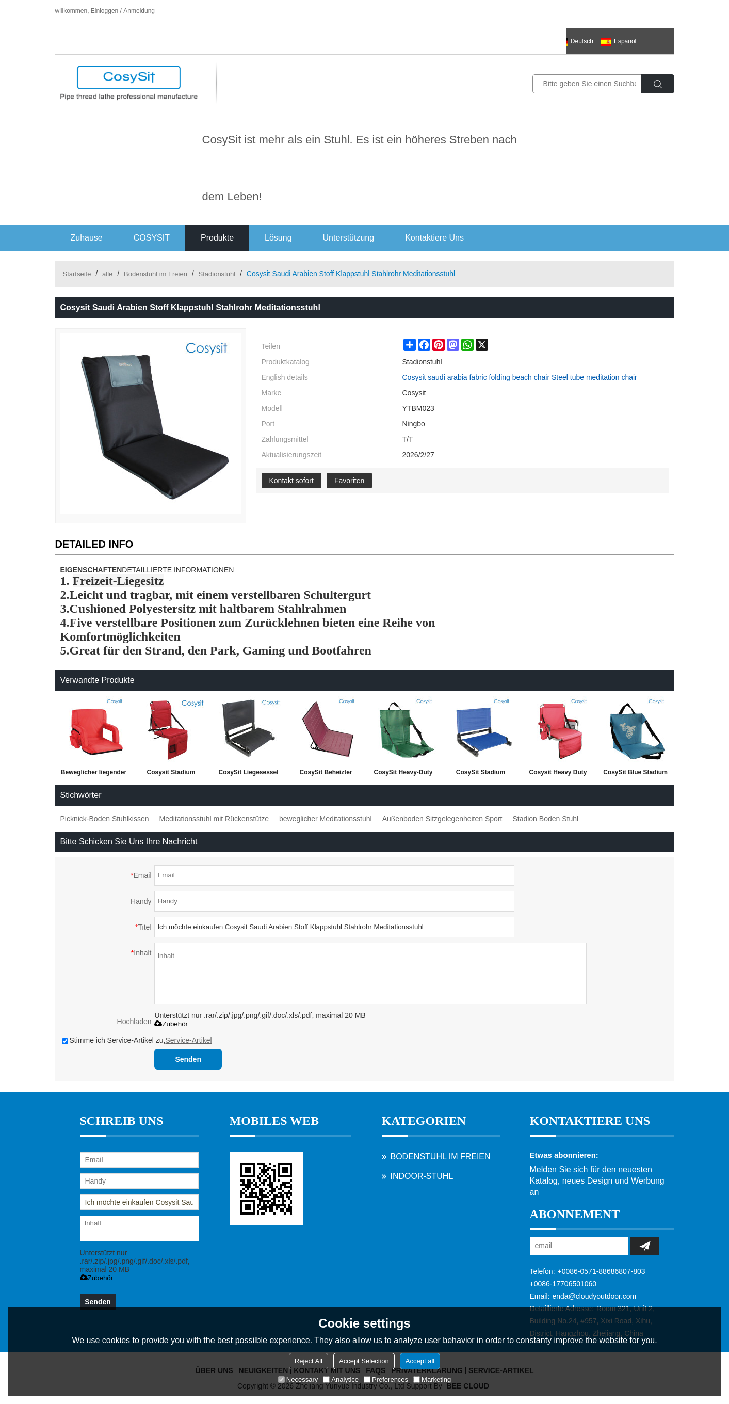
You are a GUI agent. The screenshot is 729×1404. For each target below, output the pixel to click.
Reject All (308, 1361)
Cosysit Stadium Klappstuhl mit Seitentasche (171, 774)
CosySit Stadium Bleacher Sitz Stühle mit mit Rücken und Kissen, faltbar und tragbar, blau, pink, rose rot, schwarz (480, 774)
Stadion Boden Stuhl (545, 819)
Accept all (420, 1361)
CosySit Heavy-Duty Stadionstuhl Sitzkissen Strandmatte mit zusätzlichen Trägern (403, 774)
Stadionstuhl (217, 274)
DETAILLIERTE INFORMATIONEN (178, 570)
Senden (188, 1059)
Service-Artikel (188, 1040)
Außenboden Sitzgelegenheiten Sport (442, 819)
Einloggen (104, 10)
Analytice (341, 1379)
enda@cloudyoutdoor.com (594, 1296)
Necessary (298, 1379)
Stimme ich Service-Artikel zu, (137, 1040)
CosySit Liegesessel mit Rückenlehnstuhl (248, 774)
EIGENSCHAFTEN (91, 570)
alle (107, 274)
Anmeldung (139, 10)
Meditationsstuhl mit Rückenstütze (213, 819)
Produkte (217, 237)
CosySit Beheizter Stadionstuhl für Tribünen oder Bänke (326, 774)
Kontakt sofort (291, 480)
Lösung (278, 237)
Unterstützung (349, 237)
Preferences (386, 1379)
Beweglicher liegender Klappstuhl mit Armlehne (93, 774)
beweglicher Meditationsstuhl (325, 819)
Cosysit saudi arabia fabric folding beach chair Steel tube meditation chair (519, 377)
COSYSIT (152, 237)
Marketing (432, 1379)
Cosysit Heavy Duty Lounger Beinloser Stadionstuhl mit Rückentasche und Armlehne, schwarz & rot (558, 774)
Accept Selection (364, 1361)
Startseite (77, 274)
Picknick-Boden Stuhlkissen (104, 819)
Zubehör (171, 1024)
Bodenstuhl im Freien (155, 274)
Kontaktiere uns (434, 237)
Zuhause (87, 237)
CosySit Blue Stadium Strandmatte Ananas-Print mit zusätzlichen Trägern (635, 774)
